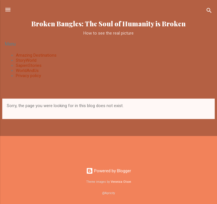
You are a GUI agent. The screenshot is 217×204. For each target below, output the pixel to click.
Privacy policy (28, 75)
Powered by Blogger (108, 170)
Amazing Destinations (36, 55)
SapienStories (29, 65)
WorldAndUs (27, 70)
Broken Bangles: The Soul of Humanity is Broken (108, 23)
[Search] (209, 11)
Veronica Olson (121, 182)
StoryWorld (26, 60)
